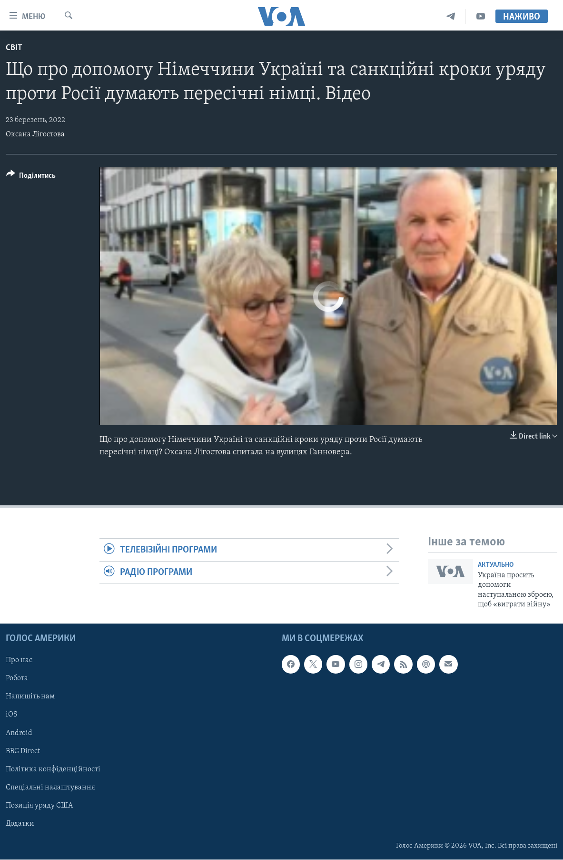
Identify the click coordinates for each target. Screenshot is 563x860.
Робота (17, 679)
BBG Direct (23, 751)
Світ (14, 47)
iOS (12, 715)
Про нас (19, 661)
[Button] (31, 177)
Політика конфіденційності (53, 769)
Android (19, 733)
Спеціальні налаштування (50, 787)
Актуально (496, 565)
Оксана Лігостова (35, 134)
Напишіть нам (30, 697)
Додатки (20, 824)
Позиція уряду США (39, 805)
